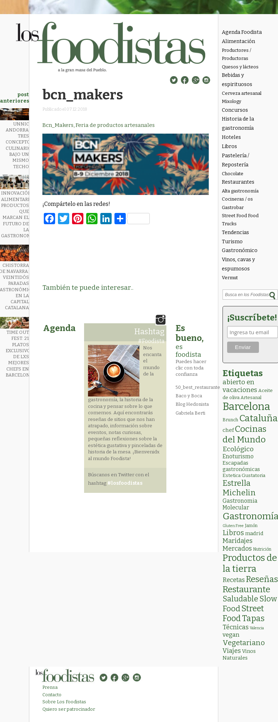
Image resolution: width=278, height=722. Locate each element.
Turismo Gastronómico (240, 246)
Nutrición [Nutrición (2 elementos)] (262, 549)
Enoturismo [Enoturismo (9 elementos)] (238, 456)
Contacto (51, 694)
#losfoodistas (124, 483)
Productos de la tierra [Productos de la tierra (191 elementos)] (250, 563)
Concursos (235, 110)
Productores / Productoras (236, 54)
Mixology (231, 101)
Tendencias (235, 232)
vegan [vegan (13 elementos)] (231, 634)
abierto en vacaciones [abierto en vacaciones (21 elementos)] (240, 386)
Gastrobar (233, 207)
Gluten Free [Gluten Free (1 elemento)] (233, 526)
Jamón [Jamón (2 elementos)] (251, 525)
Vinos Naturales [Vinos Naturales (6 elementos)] (239, 654)
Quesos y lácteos (240, 66)
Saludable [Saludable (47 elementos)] (240, 599)
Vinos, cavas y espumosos (238, 264)
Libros (229, 146)
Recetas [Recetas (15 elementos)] (234, 580)
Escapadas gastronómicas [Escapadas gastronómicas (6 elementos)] (241, 466)
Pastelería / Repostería (235, 160)
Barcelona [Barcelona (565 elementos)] (246, 406)
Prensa (50, 687)
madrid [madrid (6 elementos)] (254, 533)
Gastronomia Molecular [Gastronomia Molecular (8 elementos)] (240, 504)
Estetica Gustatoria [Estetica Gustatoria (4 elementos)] (244, 475)
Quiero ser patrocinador (68, 709)
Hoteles (231, 137)
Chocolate (232, 173)
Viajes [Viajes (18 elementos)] (232, 651)
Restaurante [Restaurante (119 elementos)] (246, 589)
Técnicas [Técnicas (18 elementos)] (236, 627)
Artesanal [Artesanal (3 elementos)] (251, 397)
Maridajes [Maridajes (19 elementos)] (238, 541)
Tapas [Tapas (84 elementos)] (253, 618)
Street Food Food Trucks (240, 219)
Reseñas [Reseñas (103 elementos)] (262, 579)
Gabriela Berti (190, 413)
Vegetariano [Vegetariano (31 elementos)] (244, 642)
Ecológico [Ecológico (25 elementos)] (238, 449)
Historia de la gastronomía (238, 123)
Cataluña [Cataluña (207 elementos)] (258, 418)
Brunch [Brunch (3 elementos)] (230, 419)
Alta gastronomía (240, 191)
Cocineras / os (237, 199)
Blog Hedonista (192, 404)
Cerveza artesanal (241, 93)
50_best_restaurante (198, 387)
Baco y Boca (189, 395)
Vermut (230, 277)
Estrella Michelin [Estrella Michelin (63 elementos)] (239, 487)
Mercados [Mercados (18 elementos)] (237, 548)
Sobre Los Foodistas (64, 701)
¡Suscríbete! (251, 318)
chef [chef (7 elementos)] (228, 430)
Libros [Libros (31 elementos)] (233, 532)
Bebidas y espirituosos (237, 79)
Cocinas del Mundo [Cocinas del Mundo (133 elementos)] (244, 434)
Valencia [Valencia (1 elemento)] (257, 628)
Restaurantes (238, 182)
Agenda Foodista (242, 32)
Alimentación (238, 41)
